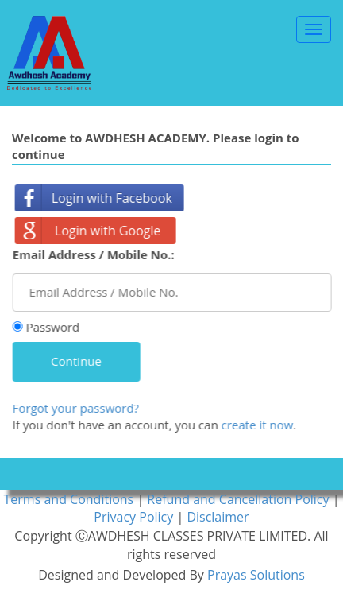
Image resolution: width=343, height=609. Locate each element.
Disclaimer (218, 517)
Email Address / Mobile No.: (94, 254)
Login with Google (109, 230)
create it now (258, 425)
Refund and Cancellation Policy (239, 499)
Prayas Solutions (256, 575)
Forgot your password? (76, 408)
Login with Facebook (113, 198)
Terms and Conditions (70, 499)
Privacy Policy (135, 517)
